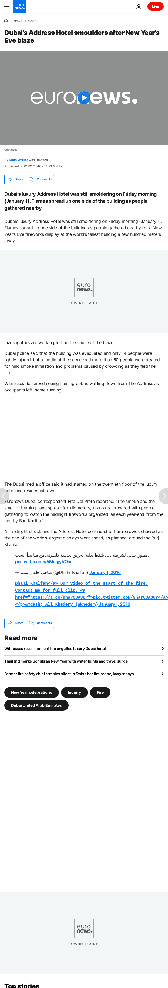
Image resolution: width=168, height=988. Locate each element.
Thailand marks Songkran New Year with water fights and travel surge (65, 659)
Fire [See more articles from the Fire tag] (100, 690)
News (18, 21)
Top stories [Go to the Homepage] (21, 984)
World (32, 21)
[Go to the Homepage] (19, 6)
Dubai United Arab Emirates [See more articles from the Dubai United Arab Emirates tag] (36, 702)
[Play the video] (84, 98)
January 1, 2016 (105, 572)
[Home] (6, 21)
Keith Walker (18, 160)
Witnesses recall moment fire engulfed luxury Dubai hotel (55, 646)
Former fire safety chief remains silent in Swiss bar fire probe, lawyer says (69, 671)
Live (155, 6)
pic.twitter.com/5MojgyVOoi (43, 561)
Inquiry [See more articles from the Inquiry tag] (74, 690)
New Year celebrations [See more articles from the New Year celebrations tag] (31, 690)
